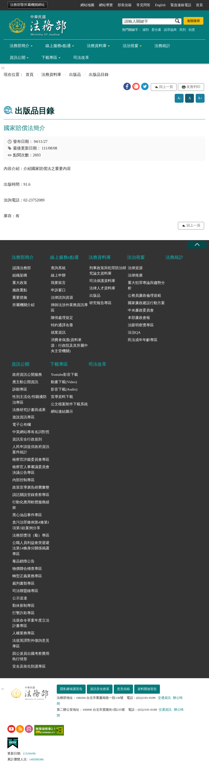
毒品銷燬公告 (23, 561)
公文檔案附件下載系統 (69, 404)
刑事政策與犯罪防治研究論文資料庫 (107, 271)
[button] (127, 86)
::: (2, 4)
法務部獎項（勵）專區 (30, 535)
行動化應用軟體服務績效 (30, 505)
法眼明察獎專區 (141, 325)
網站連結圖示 (62, 411)
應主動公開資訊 (25, 382)
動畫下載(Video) (64, 382)
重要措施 (19, 297)
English (160, 5)
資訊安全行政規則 (27, 439)
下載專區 (49, 57)
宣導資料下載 (62, 397)
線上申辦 (58, 275)
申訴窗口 (58, 290)
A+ (200, 98)
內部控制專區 (23, 480)
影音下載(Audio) (64, 389)
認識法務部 (21, 268)
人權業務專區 (23, 633)
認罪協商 (170, 30)
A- (179, 98)
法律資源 (135, 268)
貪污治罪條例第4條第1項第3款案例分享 (30, 525)
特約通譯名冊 (62, 325)
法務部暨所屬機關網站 (27, 5)
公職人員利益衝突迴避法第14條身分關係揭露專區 (30, 548)
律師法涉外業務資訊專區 (69, 307)
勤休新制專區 (23, 606)
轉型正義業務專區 (27, 576)
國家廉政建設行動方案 (146, 303)
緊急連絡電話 (181, 5)
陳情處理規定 (62, 318)
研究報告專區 (100, 303)
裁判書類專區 (23, 583)
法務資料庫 (97, 46)
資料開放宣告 (147, 689)
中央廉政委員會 (141, 310)
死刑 (182, 30)
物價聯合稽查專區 (27, 569)
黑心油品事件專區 (27, 515)
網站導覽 (106, 5)
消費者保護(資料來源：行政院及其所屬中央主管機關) (69, 345)
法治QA (134, 332)
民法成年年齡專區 (142, 340)
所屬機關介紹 (23, 305)
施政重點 (19, 290)
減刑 (145, 30)
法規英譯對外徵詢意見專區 (30, 643)
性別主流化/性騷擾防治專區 (29, 399)
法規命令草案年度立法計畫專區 (30, 623)
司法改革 (81, 57)
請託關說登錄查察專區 (30, 495)
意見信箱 (123, 689)
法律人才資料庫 (102, 288)
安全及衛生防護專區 (29, 666)
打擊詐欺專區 (23, 613)
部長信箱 (125, 5)
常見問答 (143, 5)
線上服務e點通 (58, 46)
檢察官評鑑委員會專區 (30, 459)
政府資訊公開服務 (27, 375)
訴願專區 (19, 389)
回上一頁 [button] (166, 87)
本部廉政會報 (139, 318)
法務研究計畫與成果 (29, 410)
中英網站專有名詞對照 (30, 432)
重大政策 (19, 283)
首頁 (199, 5)
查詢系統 (58, 268)
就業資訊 (58, 332)
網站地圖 (87, 5)
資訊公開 (17, 57)
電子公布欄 (21, 425)
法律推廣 (135, 275)
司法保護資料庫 (102, 281)
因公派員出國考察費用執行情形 (30, 656)
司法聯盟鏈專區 (25, 591)
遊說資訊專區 (23, 417)
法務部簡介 (19, 46)
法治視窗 (130, 46)
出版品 (75, 74)
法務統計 (162, 46)
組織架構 (19, 275)
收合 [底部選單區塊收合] (197, 244)
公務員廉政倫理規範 (144, 295)
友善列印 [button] (193, 87)
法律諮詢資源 (62, 297)
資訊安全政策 (99, 689)
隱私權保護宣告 (71, 689)
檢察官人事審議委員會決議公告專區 (30, 470)
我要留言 (58, 283)
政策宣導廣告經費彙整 (30, 487)
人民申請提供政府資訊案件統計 (30, 449)
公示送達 (19, 598)
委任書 (156, 30)
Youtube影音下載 (64, 375)
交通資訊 (164, 698)
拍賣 (192, 30)
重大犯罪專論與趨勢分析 (146, 285)
